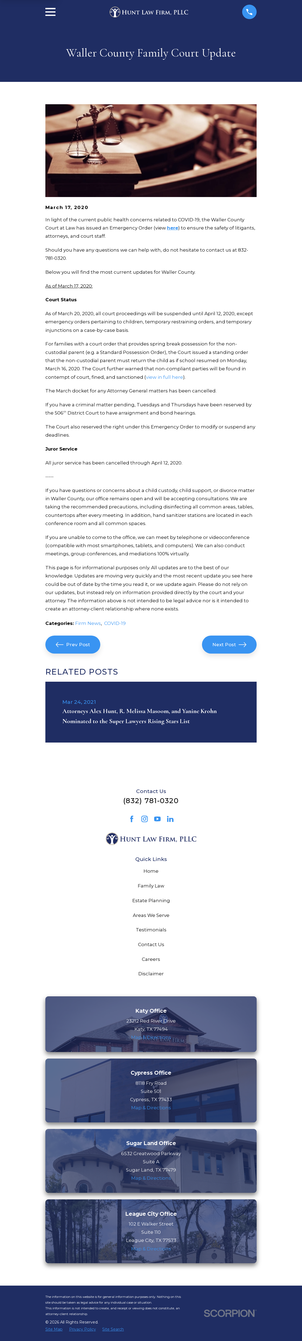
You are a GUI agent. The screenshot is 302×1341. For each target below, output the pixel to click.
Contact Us (151, 944)
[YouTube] (157, 819)
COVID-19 (115, 623)
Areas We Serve (151, 915)
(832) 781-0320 (151, 800)
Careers (151, 959)
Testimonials (151, 929)
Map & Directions (151, 1037)
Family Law (151, 886)
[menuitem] (54, 1329)
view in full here (164, 377)
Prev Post (73, 644)
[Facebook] (131, 819)
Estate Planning (151, 900)
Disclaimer (151, 973)
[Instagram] (144, 819)
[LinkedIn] (170, 819)
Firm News (88, 623)
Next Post (229, 644)
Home (151, 871)
